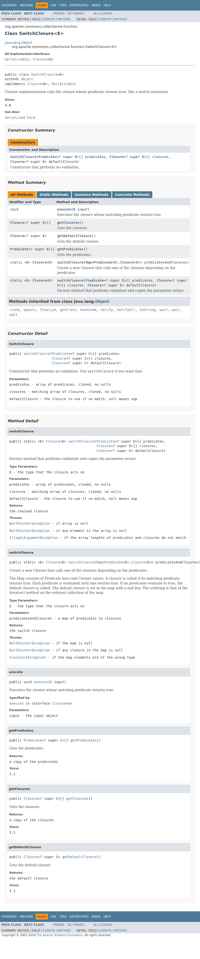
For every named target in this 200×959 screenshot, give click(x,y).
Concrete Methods (132, 195)
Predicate (48, 157)
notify (107, 310)
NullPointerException (29, 523)
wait (164, 310)
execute (64, 209)
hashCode (88, 310)
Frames (59, 13)
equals (30, 310)
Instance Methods (91, 195)
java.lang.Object (18, 43)
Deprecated (79, 5)
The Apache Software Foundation (60, 935)
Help (107, 5)
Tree (63, 5)
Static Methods (53, 195)
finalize (48, 310)
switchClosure (70, 262)
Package (26, 5)
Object (27, 79)
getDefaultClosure (74, 236)
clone (14, 310)
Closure (40, 59)
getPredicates (70, 249)
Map (88, 262)
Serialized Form (20, 117)
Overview (9, 5)
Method (64, 19)
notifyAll (126, 310)
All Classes (102, 13)
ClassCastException (27, 657)
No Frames (75, 13)
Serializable (17, 59)
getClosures (68, 223)
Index (96, 5)
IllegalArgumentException (33, 538)
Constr (49, 19)
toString (147, 310)
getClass (68, 310)
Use (53, 5)
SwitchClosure (44, 74)
